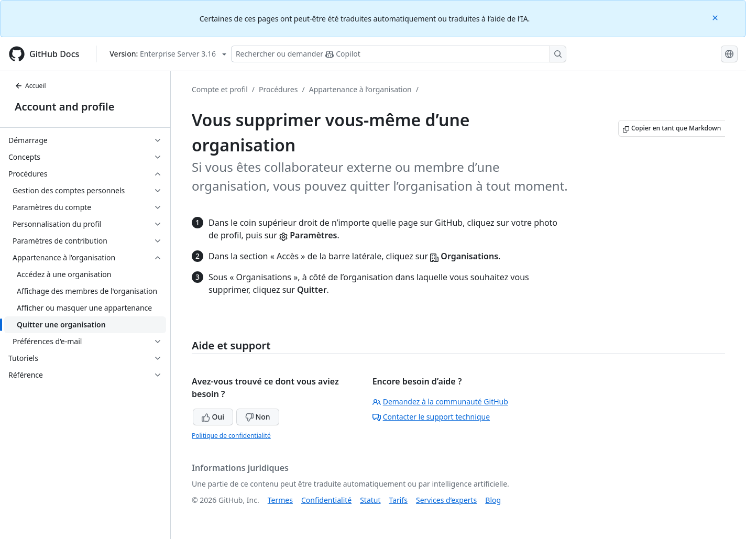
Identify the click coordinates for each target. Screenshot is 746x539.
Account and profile (64, 107)
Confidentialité (326, 500)
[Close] (716, 17)
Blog (493, 500)
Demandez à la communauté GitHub (440, 401)
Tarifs (398, 500)
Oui (213, 417)
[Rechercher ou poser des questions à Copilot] (398, 54)
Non (257, 417)
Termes (280, 500)
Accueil (30, 85)
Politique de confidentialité (231, 435)
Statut (370, 500)
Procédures (278, 89)
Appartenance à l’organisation (360, 89)
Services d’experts (446, 500)
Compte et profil (220, 89)
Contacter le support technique (431, 417)
